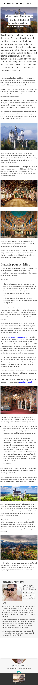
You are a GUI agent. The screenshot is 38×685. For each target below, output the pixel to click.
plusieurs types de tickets (17, 337)
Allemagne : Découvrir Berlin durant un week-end (19, 683)
